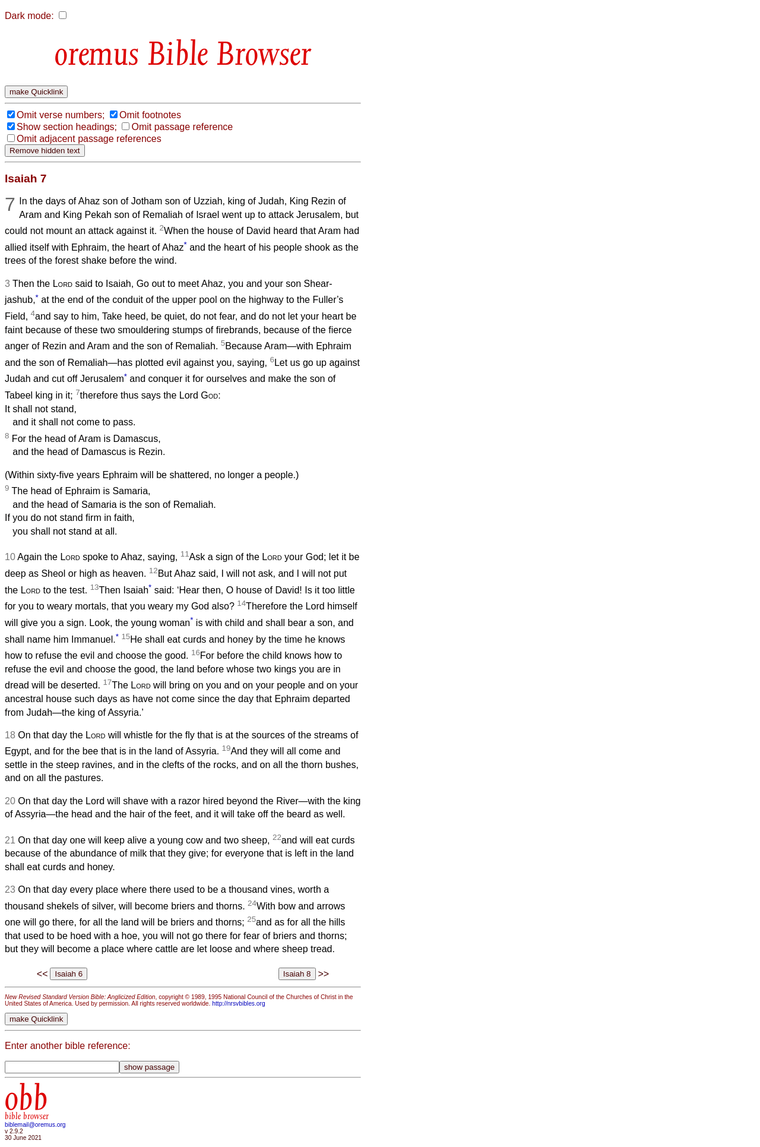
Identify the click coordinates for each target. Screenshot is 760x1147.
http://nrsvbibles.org (238, 1003)
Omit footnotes (150, 115)
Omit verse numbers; (60, 115)
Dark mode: (29, 16)
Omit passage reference (182, 127)
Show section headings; (67, 127)
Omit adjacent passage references (89, 139)
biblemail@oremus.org (35, 1124)
